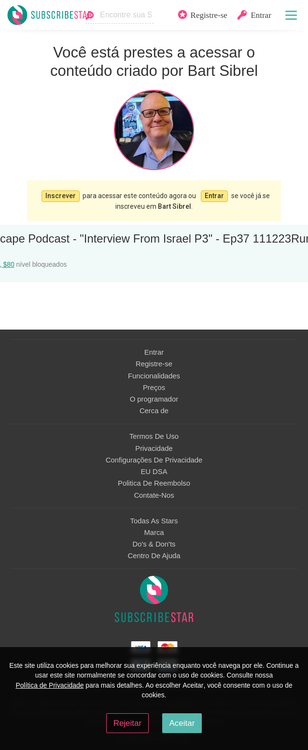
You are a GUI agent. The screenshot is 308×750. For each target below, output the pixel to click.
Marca (154, 532)
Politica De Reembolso (154, 483)
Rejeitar (127, 723)
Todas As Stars (154, 521)
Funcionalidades (154, 376)
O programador (154, 399)
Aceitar (182, 723)
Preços (154, 387)
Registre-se (154, 364)
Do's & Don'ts (154, 544)
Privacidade (153, 448)
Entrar (214, 196)
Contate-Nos (154, 495)
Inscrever (60, 196)
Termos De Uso (154, 436)
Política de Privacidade (49, 685)
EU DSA (153, 472)
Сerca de (154, 411)
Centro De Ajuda (154, 556)
